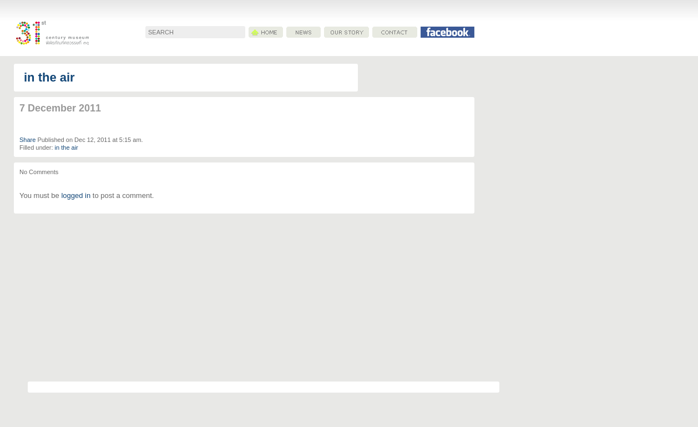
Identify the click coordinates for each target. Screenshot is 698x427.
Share (27, 139)
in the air (49, 77)
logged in (75, 195)
